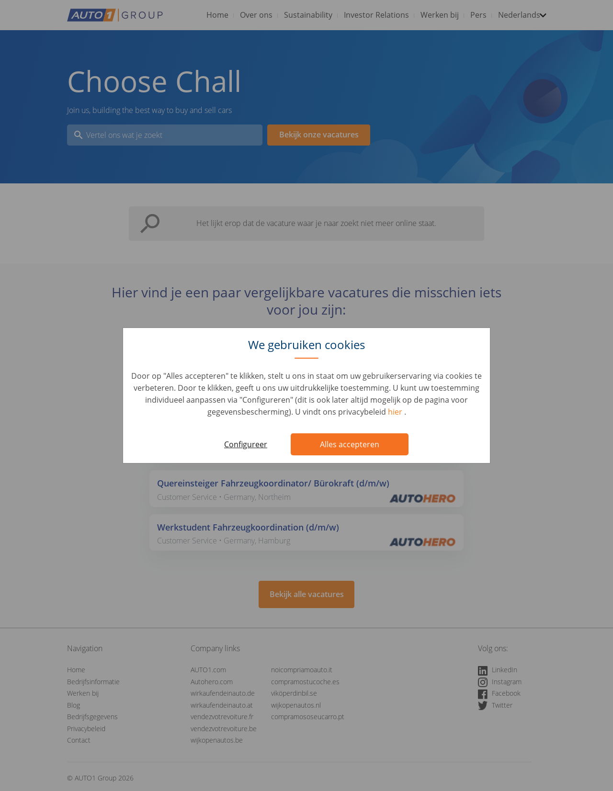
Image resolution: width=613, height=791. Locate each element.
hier (396, 412)
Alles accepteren (349, 444)
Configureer (245, 444)
